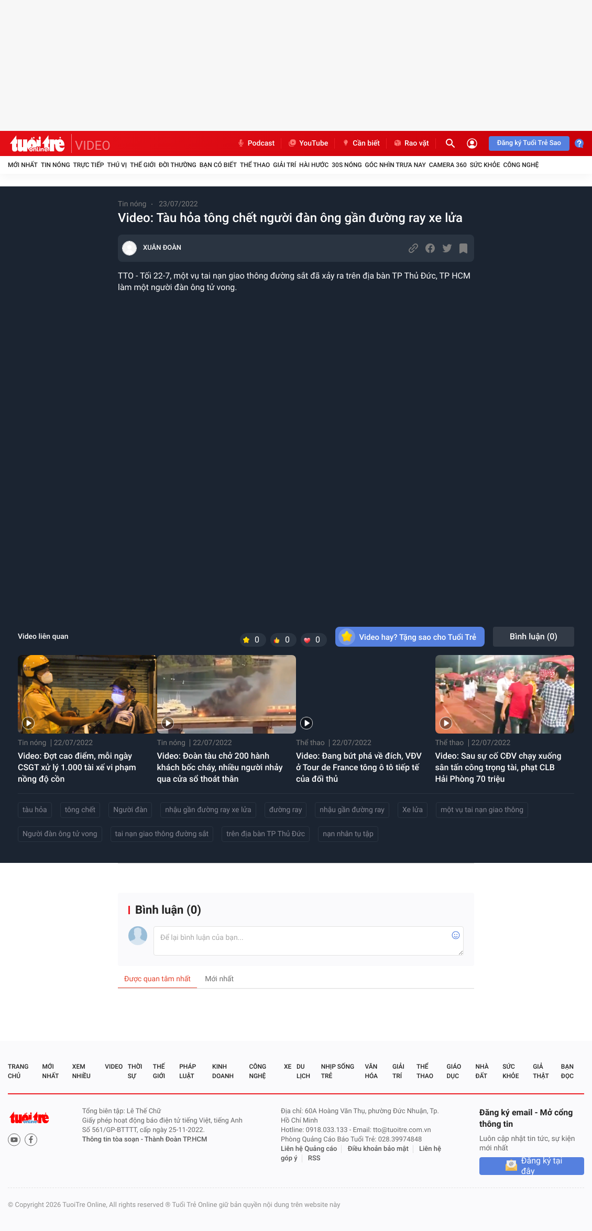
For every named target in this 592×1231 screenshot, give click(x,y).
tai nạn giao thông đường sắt (162, 834)
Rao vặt (411, 143)
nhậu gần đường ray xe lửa (208, 810)
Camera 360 (448, 165)
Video (114, 1066)
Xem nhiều (81, 1071)
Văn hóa (371, 1071)
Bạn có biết (218, 165)
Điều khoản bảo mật (378, 1149)
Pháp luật (187, 1071)
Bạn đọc (567, 1071)
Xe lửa (412, 810)
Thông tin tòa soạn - (113, 1140)
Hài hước (313, 165)
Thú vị (117, 165)
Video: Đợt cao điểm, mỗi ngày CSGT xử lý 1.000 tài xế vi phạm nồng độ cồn (77, 767)
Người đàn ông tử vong (60, 834)
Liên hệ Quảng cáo (309, 1149)
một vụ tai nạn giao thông (482, 810)
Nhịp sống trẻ (337, 1071)
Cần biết (360, 143)
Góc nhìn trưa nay (395, 165)
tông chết (80, 810)
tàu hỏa (35, 810)
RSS (314, 1158)
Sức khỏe (485, 165)
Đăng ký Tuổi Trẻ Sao (529, 143)
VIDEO (93, 145)
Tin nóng (55, 165)
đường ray (285, 810)
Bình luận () (533, 636)
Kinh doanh (223, 1071)
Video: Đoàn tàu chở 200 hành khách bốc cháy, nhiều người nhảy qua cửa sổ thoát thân (220, 767)
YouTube (308, 143)
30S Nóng (346, 165)
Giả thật (541, 1071)
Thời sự (135, 1071)
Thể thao (255, 165)
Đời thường (177, 165)
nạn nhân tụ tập (348, 834)
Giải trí (284, 165)
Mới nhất (23, 165)
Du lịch (303, 1071)
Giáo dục (454, 1071)
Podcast (255, 143)
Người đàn (130, 810)
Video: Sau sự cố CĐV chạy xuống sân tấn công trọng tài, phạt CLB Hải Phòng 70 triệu (498, 767)
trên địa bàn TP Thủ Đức (265, 834)
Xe (287, 1066)
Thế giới (143, 165)
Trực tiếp (88, 165)
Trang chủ (18, 1071)
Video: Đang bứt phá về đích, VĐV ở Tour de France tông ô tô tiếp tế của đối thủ (359, 767)
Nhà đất (481, 1071)
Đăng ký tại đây (542, 1166)
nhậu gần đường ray (352, 810)
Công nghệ (521, 165)
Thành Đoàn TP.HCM (176, 1140)
